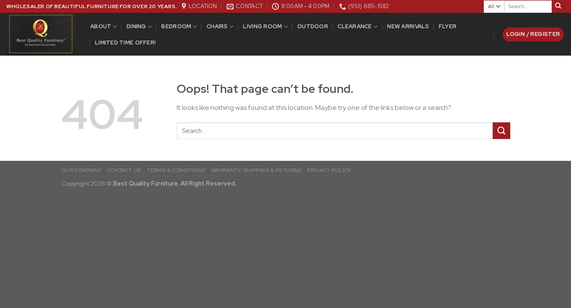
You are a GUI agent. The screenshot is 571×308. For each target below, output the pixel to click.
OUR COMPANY (81, 170)
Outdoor (312, 26)
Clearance (357, 27)
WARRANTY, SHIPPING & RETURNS (256, 170)
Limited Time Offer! (125, 42)
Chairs (220, 27)
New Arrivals (408, 26)
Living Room (265, 27)
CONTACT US (124, 170)
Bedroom (179, 27)
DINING (139, 27)
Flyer (447, 26)
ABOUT (103, 27)
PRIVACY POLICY (329, 170)
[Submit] (558, 6)
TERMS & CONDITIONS (176, 170)
